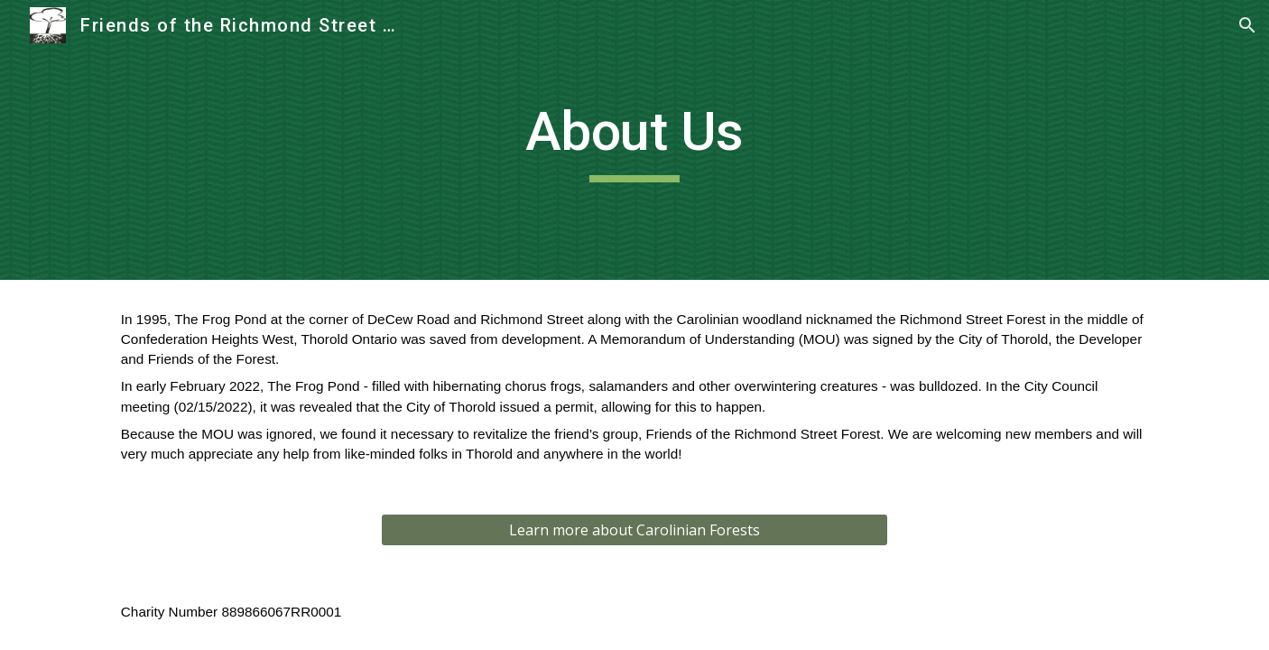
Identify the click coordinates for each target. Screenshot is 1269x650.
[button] (1247, 25)
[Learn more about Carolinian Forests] (634, 530)
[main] (634, 140)
